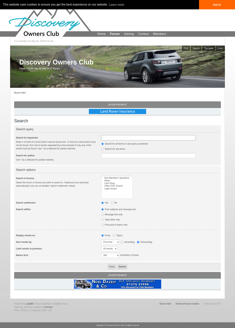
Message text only (112, 214)
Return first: (22, 255)
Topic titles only (110, 219)
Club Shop (117, 183)
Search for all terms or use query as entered (124, 144)
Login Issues (117, 188)
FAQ (186, 48)
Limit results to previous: (29, 248)
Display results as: (25, 235)
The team (208, 48)
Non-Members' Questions (117, 178)
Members (159, 34)
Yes (105, 202)
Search (196, 48)
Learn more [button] (116, 4)
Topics (117, 235)
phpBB (29, 303)
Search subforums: (26, 202)
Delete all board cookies (187, 303)
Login (220, 48)
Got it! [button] (217, 4)
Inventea (48, 307)
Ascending (128, 242)
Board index (20, 92)
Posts (105, 235)
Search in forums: (25, 178)
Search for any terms (113, 149)
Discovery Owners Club (56, 62)
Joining (129, 34)
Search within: (23, 209)
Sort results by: (24, 242)
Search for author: (25, 155)
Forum (115, 34)
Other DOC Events (117, 186)
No (114, 202)
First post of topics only (114, 225)
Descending (144, 242)
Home (101, 34)
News (117, 180)
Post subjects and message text (118, 209)
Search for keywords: (27, 137)
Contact (143, 34)
